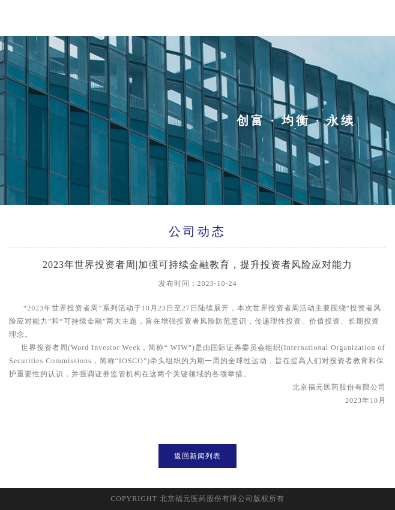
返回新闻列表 (197, 456)
